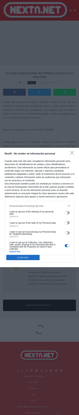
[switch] (67, 212)
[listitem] (39, 206)
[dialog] (39, 207)
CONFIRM (23, 257)
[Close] (73, 154)
